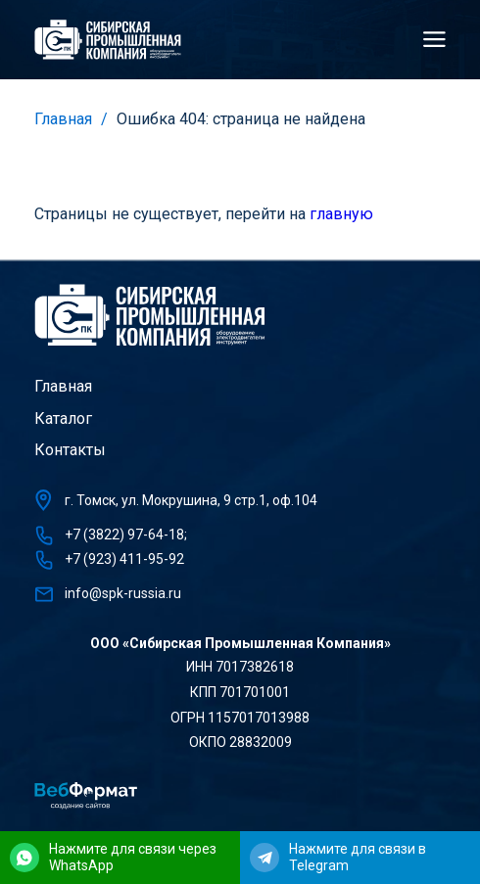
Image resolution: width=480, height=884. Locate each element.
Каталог (63, 418)
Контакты (70, 450)
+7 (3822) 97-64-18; (126, 534)
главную (341, 214)
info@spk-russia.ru (123, 593)
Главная (63, 119)
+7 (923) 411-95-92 (124, 559)
